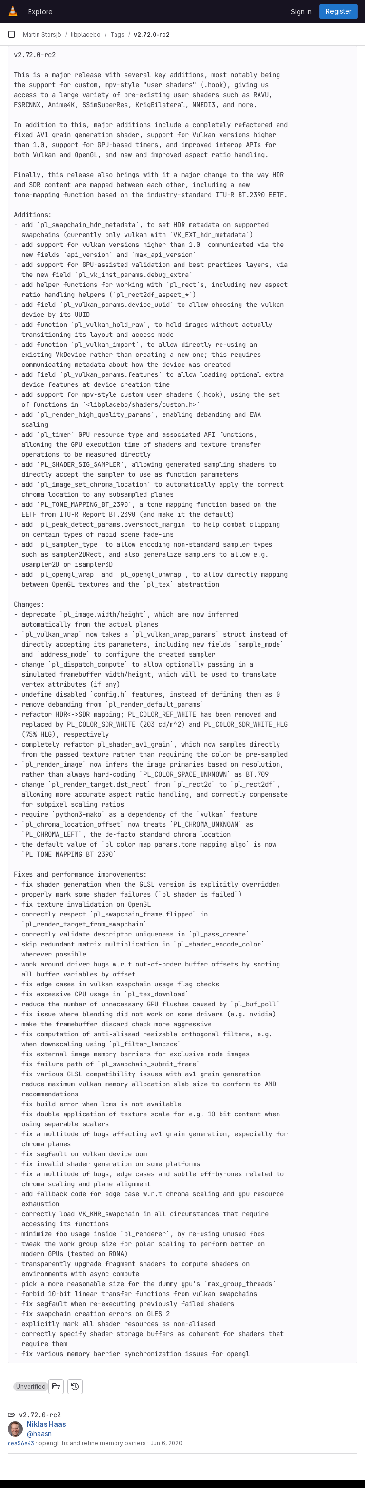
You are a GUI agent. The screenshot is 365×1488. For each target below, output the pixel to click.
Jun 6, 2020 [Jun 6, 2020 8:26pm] (166, 1443)
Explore (40, 12)
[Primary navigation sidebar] (11, 34)
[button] (30, 1386)
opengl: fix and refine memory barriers (92, 1443)
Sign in (301, 12)
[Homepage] (12, 11)
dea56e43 (21, 1443)
